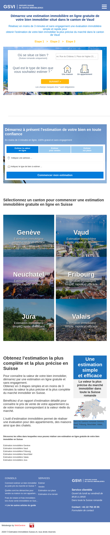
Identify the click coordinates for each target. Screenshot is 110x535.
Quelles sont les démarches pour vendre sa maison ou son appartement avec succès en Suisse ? (21, 493)
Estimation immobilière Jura (15, 460)
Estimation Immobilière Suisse (23, 7)
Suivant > (55, 81)
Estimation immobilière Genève (16, 445)
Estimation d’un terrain (48, 494)
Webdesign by (13, 525)
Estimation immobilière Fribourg (17, 451)
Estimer (41, 483)
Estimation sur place (47, 490)
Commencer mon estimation (54, 175)
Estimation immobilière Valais (16, 457)
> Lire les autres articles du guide (20, 505)
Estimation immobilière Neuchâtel (17, 454)
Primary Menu (103, 7)
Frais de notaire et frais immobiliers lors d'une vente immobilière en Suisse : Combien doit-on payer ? (21, 501)
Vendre (41, 487)
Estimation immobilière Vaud (15, 448)
